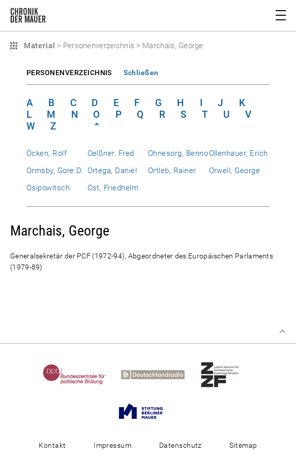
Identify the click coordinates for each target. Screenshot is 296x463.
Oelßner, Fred (110, 153)
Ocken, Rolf (46, 153)
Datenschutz (180, 445)
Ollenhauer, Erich (238, 153)
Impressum (112, 445)
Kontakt (52, 445)
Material (38, 45)
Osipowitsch (48, 187)
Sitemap (243, 445)
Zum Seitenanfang (282, 331)
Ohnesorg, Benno (178, 153)
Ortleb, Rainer (172, 170)
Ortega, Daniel (112, 170)
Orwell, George (234, 170)
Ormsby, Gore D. (54, 170)
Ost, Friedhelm (113, 187)
